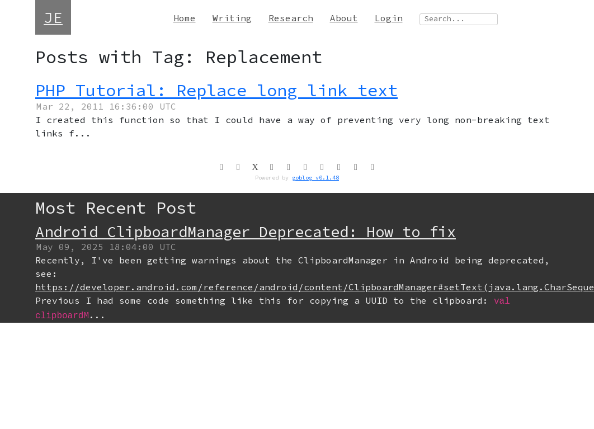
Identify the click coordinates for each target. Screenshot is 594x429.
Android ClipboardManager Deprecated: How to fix (245, 231)
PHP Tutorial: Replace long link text (216, 90)
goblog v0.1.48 (315, 177)
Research (290, 17)
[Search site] (458, 19)
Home (184, 17)
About (344, 17)
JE (53, 17)
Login (389, 17)
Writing (232, 17)
